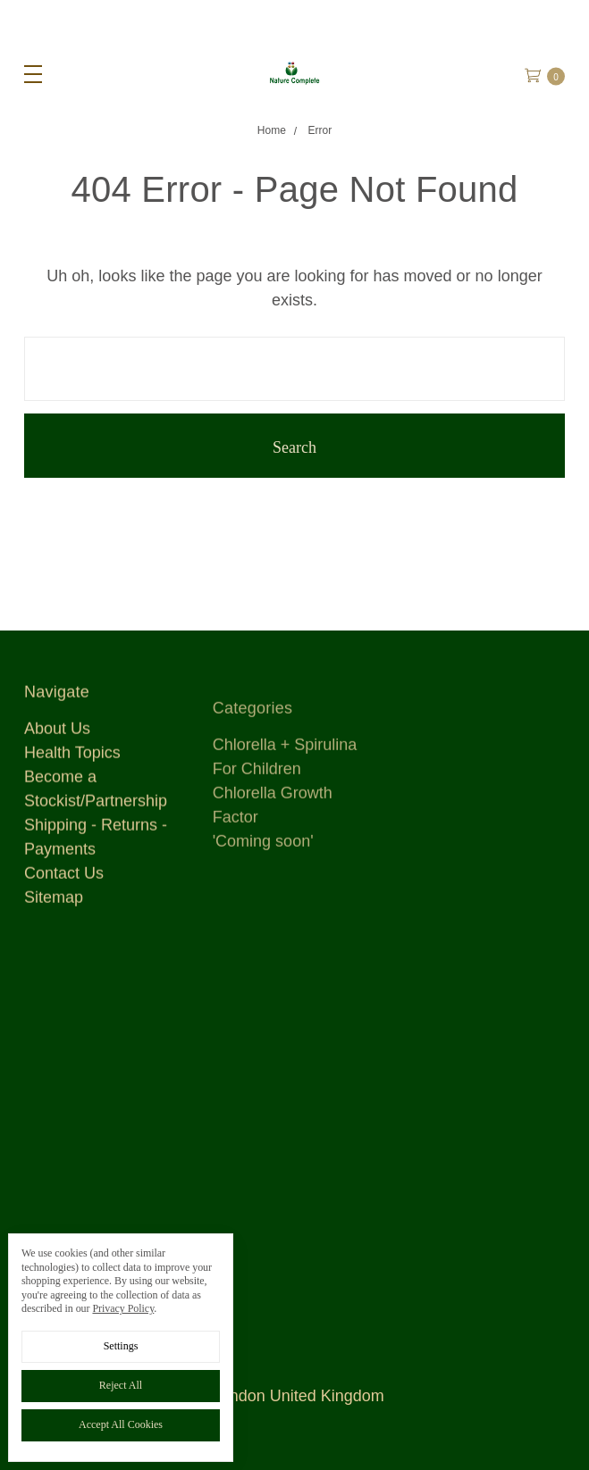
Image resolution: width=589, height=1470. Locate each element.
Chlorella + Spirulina (285, 785)
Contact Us (64, 885)
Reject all (120, 1385)
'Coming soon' (263, 881)
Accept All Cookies (121, 1424)
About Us (57, 740)
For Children (257, 809)
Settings (121, 1346)
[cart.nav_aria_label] (551, 74)
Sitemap (53, 909)
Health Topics (72, 764)
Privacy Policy (123, 1308)
